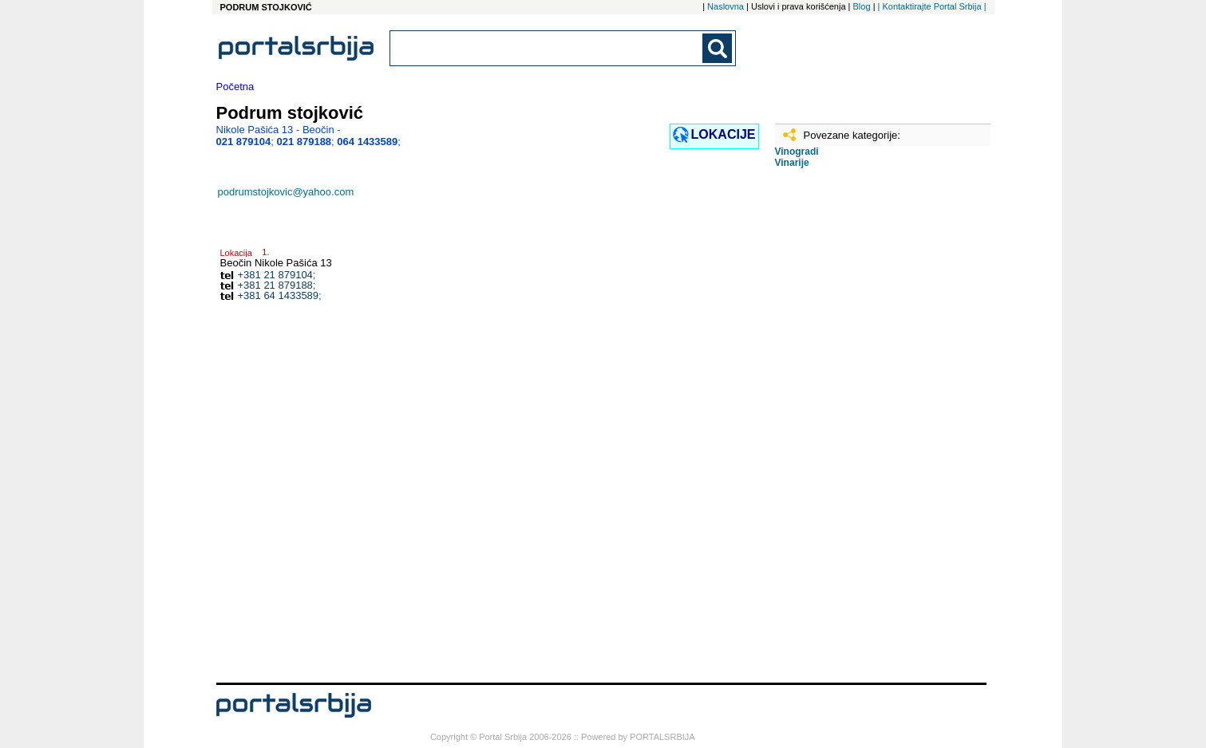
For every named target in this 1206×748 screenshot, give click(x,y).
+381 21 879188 (275, 285)
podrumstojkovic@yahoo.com (286, 192)
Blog (862, 6)
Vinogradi (797, 151)
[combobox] (547, 48)
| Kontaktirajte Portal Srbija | (932, 6)
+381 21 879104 (275, 275)
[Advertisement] (855, 431)
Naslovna (725, 6)
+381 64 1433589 (278, 295)
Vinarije (792, 162)
